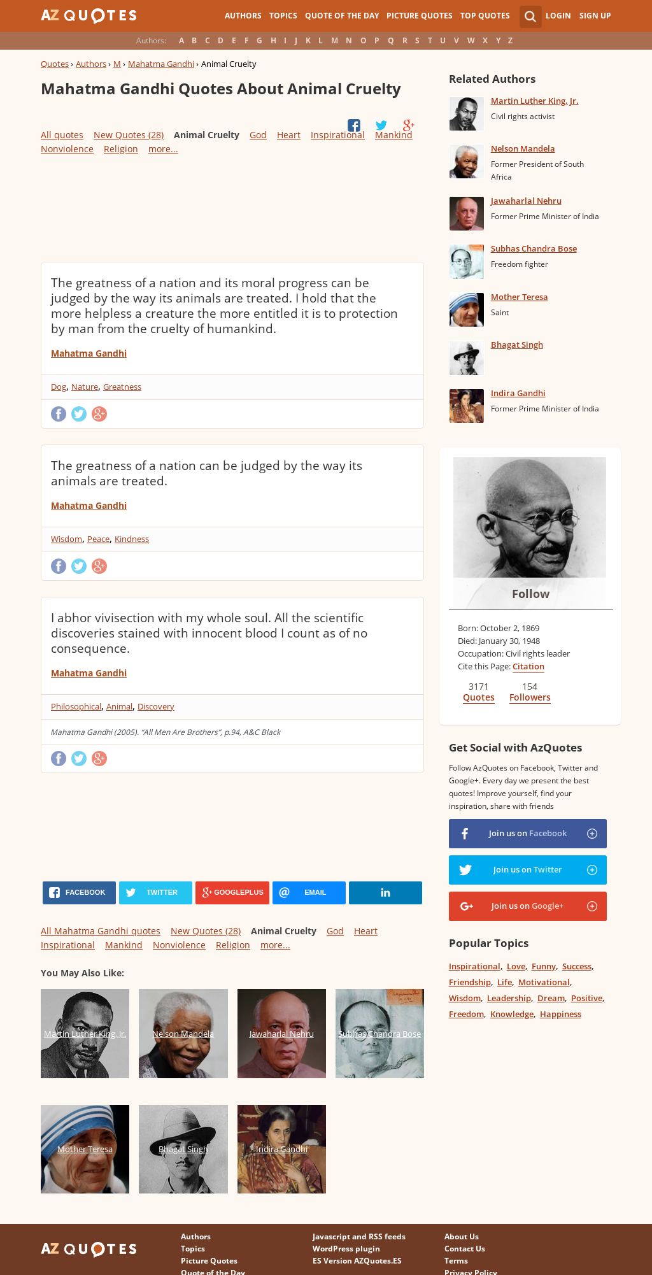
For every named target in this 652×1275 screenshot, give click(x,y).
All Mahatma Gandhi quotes (100, 931)
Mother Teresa (519, 297)
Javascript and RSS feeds (359, 1236)
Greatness (122, 386)
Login (558, 15)
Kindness (132, 539)
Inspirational (338, 135)
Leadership (509, 998)
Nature (84, 386)
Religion (121, 149)
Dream (551, 998)
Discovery (156, 706)
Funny (544, 966)
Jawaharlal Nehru (526, 200)
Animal (119, 706)
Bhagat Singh (517, 344)
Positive (586, 998)
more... (163, 149)
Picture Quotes (419, 15)
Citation (528, 666)
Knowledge (512, 1014)
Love (516, 966)
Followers (530, 697)
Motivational (544, 982)
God (258, 135)
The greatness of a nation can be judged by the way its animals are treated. (206, 473)
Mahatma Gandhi (161, 63)
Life (504, 982)
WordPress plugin (346, 1248)
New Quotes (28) (129, 135)
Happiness (560, 1014)
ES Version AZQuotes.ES (357, 1260)
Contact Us (464, 1248)
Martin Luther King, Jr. (535, 100)
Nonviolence (67, 149)
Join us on (528, 833)
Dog (58, 386)
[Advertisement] (232, 207)
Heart (289, 135)
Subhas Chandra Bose (534, 248)
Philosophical (76, 706)
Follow (530, 593)
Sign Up (595, 15)
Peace (98, 539)
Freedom (466, 1014)
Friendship (470, 982)
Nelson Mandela (523, 148)
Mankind (394, 135)
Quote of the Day (342, 15)
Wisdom (66, 539)
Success (577, 966)
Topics (283, 15)
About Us (461, 1236)
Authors (243, 15)
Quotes (55, 63)
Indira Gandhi (518, 393)
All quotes (62, 135)
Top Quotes (485, 15)
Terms (456, 1260)
